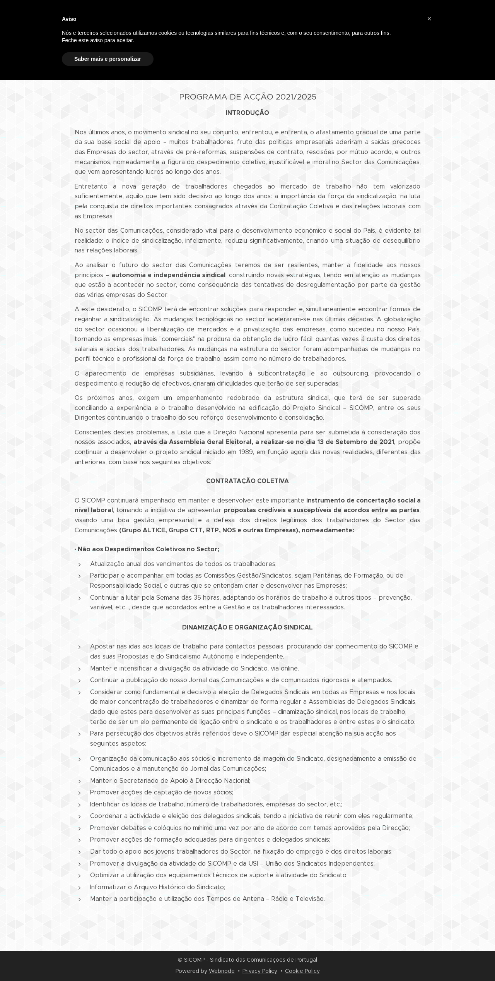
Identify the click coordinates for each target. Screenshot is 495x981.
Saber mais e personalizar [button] (107, 59)
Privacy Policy (259, 970)
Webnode (222, 970)
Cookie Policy (302, 970)
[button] (429, 18)
